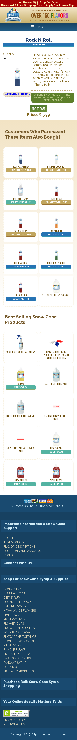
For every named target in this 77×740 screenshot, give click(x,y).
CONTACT (10, 555)
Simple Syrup (13, 615)
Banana (21, 386)
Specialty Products (18, 671)
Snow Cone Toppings (19, 636)
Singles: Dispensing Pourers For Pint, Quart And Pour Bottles (56, 355)
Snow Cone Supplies (19, 628)
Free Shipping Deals (18, 654)
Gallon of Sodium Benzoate (20, 416)
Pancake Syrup (14, 662)
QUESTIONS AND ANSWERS (22, 551)
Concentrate (13, 589)
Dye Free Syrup (14, 606)
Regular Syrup (14, 593)
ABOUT (8, 538)
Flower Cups (13, 623)
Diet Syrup (11, 597)
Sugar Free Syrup (17, 602)
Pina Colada (56, 450)
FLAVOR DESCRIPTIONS (19, 546)
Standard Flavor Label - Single (56, 417)
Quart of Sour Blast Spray (20, 351)
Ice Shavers (12, 645)
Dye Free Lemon (21, 201)
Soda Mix (10, 667)
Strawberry (21, 482)
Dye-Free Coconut (56, 168)
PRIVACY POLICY (14, 720)
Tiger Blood (56, 201)
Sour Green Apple (56, 265)
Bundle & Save (14, 649)
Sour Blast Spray (16, 632)
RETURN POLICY (14, 724)
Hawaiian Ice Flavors (19, 610)
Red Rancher (21, 265)
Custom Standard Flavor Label (20, 450)
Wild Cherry (21, 233)
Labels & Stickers (17, 658)
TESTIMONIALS (13, 542)
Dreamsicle (56, 233)
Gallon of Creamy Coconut (56, 295)
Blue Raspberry (21, 168)
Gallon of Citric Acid (56, 383)
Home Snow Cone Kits (20, 641)
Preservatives (14, 619)
